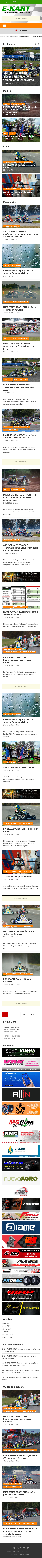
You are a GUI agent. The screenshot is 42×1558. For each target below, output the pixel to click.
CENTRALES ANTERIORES (12, 649)
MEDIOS (6, 104)
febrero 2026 (6, 1329)
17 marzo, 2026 (8, 1461)
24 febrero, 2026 (9, 1537)
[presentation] (35, 44)
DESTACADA (8, 70)
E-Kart (15, 83)
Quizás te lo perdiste (13, 1387)
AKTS (6, 133)
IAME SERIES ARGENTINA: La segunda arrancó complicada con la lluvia (20, 346)
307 (24, 1014)
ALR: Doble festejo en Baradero (17, 192)
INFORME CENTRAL (29, 652)
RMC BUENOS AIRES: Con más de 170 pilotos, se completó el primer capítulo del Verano (20, 1531)
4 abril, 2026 (7, 83)
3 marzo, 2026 (8, 1497)
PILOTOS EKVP (28, 162)
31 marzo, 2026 (8, 276)
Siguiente (34, 1014)
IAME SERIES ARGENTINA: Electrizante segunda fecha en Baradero (17, 660)
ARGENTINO (8, 226)
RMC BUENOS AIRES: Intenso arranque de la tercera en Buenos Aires (18, 77)
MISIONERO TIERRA (17, 104)
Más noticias (9, 202)
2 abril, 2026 (7, 114)
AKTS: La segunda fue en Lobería (18, 136)
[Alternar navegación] (5, 25)
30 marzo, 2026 (8, 139)
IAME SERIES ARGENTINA (12, 162)
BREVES (16, 226)
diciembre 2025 (7, 1335)
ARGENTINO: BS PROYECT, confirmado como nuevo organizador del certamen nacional (20, 234)
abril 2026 (5, 1323)
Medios (7, 91)
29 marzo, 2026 (8, 313)
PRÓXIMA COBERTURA (21, 427)
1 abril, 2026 (7, 239)
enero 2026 (6, 1332)
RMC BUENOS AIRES (21, 70)
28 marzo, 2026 (8, 352)
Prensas (7, 146)
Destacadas (9, 44)
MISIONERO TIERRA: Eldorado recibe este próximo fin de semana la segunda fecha (20, 109)
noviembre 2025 (7, 1337)
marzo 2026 (6, 1326)
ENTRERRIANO (16, 265)
